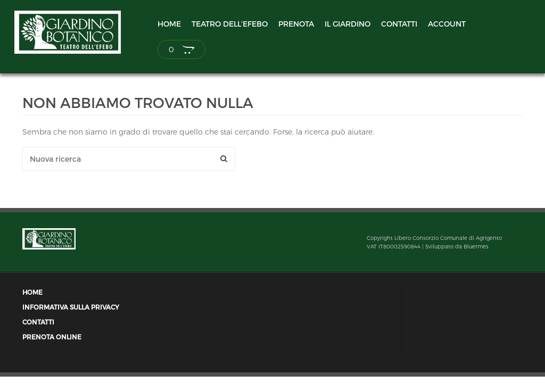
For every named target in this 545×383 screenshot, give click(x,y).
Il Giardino (347, 23)
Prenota (296, 23)
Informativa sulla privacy (70, 307)
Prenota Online (51, 337)
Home (169, 23)
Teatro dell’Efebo (230, 23)
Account (447, 23)
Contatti (399, 23)
